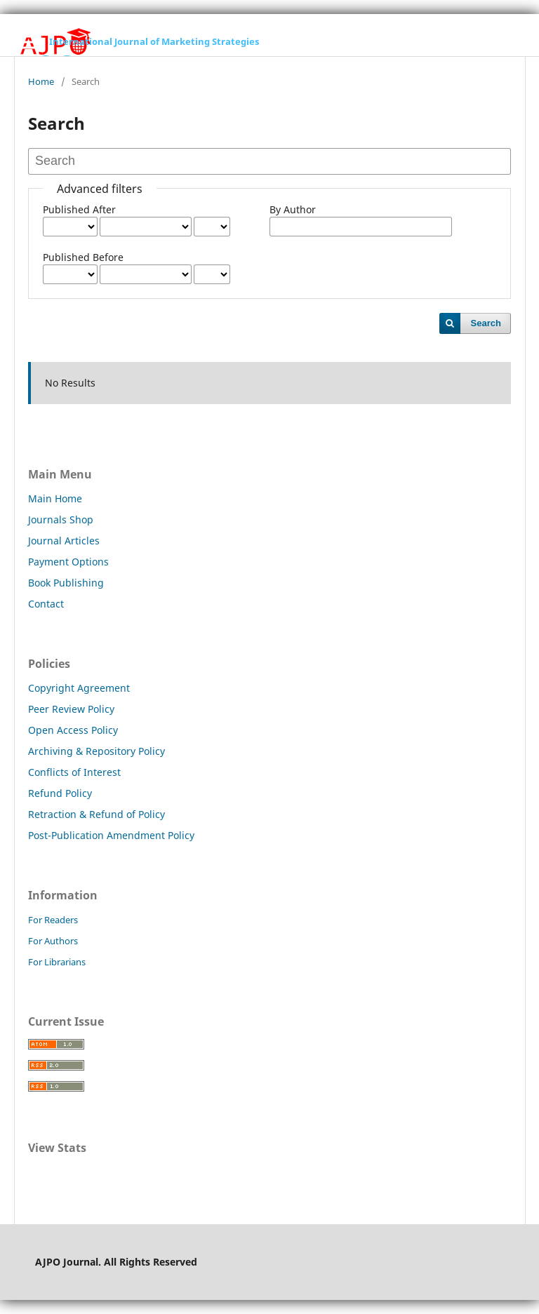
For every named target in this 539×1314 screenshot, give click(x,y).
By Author (293, 209)
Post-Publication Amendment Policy (111, 835)
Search (486, 323)
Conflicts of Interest (74, 772)
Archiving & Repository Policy (96, 751)
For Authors (53, 940)
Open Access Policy (73, 730)
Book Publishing (66, 582)
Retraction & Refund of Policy (96, 814)
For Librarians (57, 962)
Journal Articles (64, 540)
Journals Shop (60, 519)
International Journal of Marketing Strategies (154, 41)
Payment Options (68, 561)
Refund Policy (60, 793)
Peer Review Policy (71, 709)
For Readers (53, 919)
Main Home (55, 498)
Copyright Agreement (79, 688)
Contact (46, 603)
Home (41, 81)
